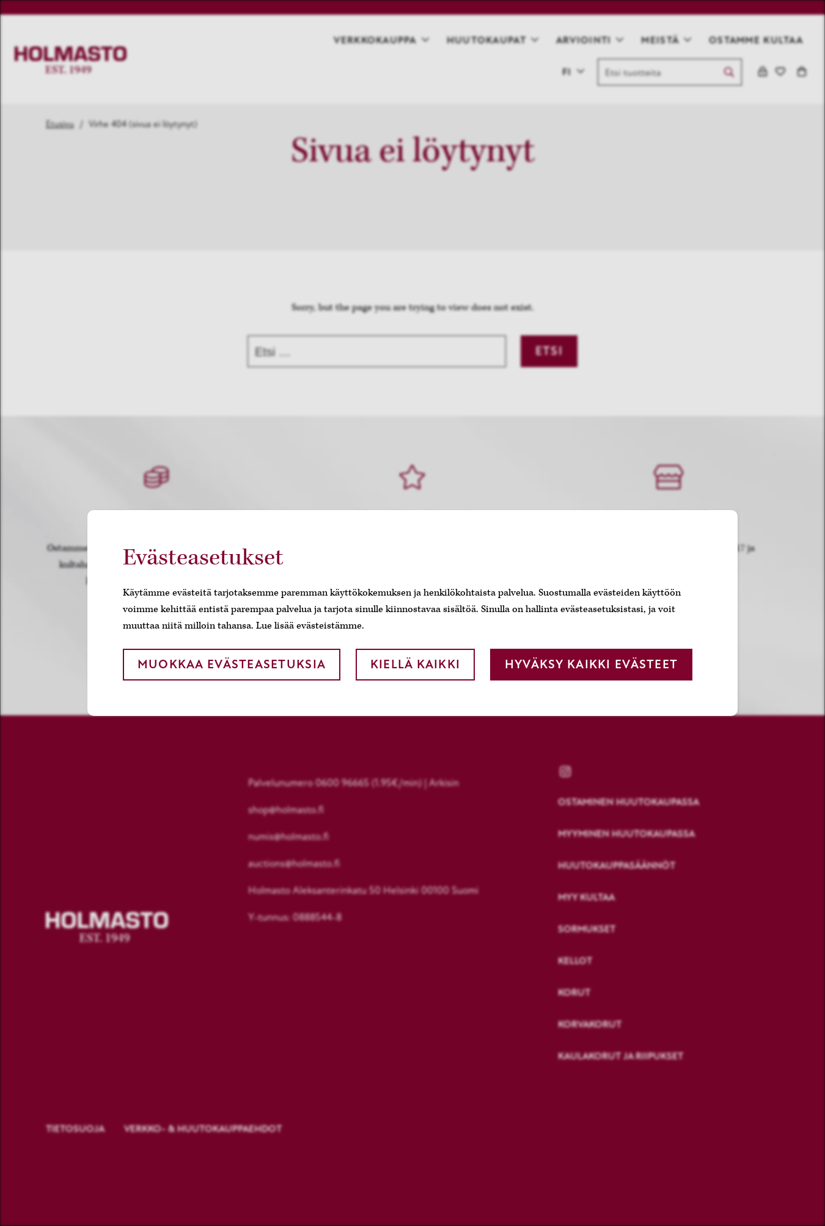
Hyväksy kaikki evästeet (591, 664)
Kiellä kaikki (415, 664)
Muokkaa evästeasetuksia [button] (232, 664)
